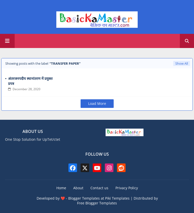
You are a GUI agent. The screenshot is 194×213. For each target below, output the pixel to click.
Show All (181, 63)
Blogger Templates (84, 198)
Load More (97, 103)
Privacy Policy (126, 187)
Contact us (99, 187)
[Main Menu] (7, 41)
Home (61, 187)
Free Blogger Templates (97, 203)
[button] (187, 41)
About (78, 187)
